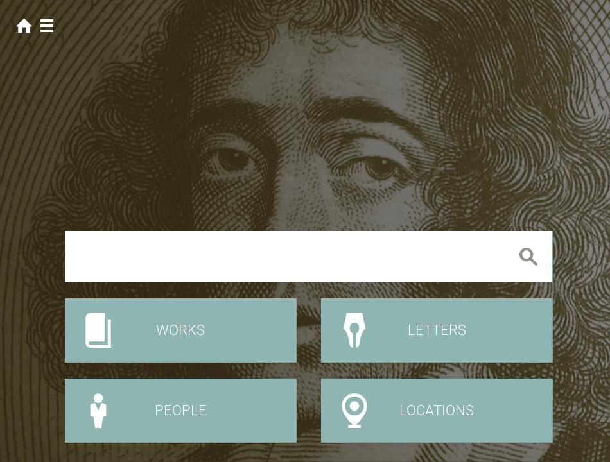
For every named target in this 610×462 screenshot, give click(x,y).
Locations (436, 410)
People (181, 410)
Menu (47, 25)
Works (180, 330)
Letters (437, 330)
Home (24, 25)
